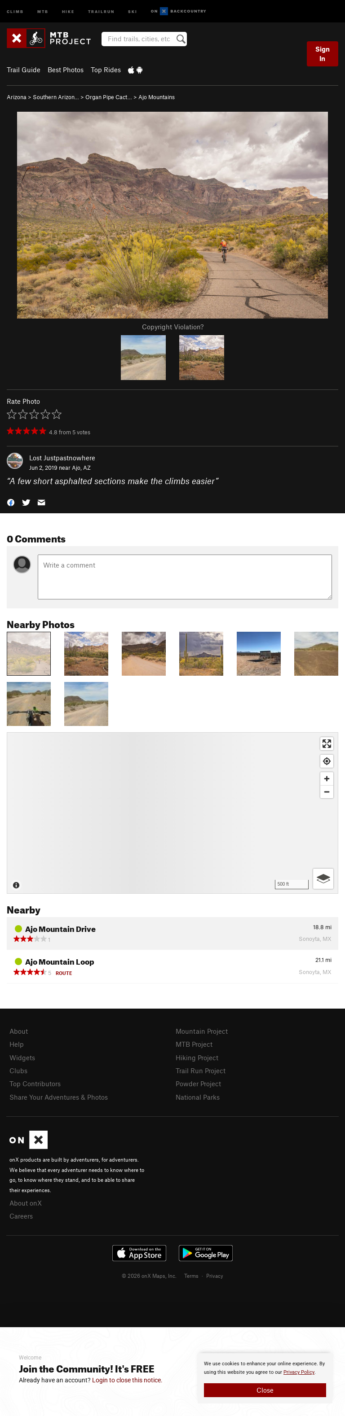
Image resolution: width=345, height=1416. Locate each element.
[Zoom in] (326, 778)
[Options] (323, 879)
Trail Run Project (201, 1070)
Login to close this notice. (127, 1380)
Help (16, 1044)
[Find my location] (326, 761)
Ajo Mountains (156, 97)
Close (265, 1390)
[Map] (172, 813)
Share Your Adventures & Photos (58, 1097)
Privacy (214, 1275)
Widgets (22, 1057)
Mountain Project (202, 1031)
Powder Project (198, 1083)
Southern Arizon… (56, 97)
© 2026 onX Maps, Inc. (149, 1275)
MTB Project (194, 1044)
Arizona (17, 97)
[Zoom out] (326, 791)
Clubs (18, 1070)
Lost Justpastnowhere (62, 458)
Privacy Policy (298, 1372)
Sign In (322, 53)
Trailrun (101, 11)
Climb (15, 11)
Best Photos (66, 70)
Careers (21, 1216)
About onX (25, 1203)
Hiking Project (197, 1057)
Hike (68, 11)
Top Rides (106, 70)
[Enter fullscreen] (326, 743)
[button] (11, 502)
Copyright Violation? (172, 327)
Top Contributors (35, 1083)
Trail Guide (23, 70)
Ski (132, 11)
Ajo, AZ (81, 467)
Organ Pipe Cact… (108, 97)
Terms (191, 1275)
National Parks (198, 1097)
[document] (265, 1378)
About (18, 1031)
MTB (43, 11)
